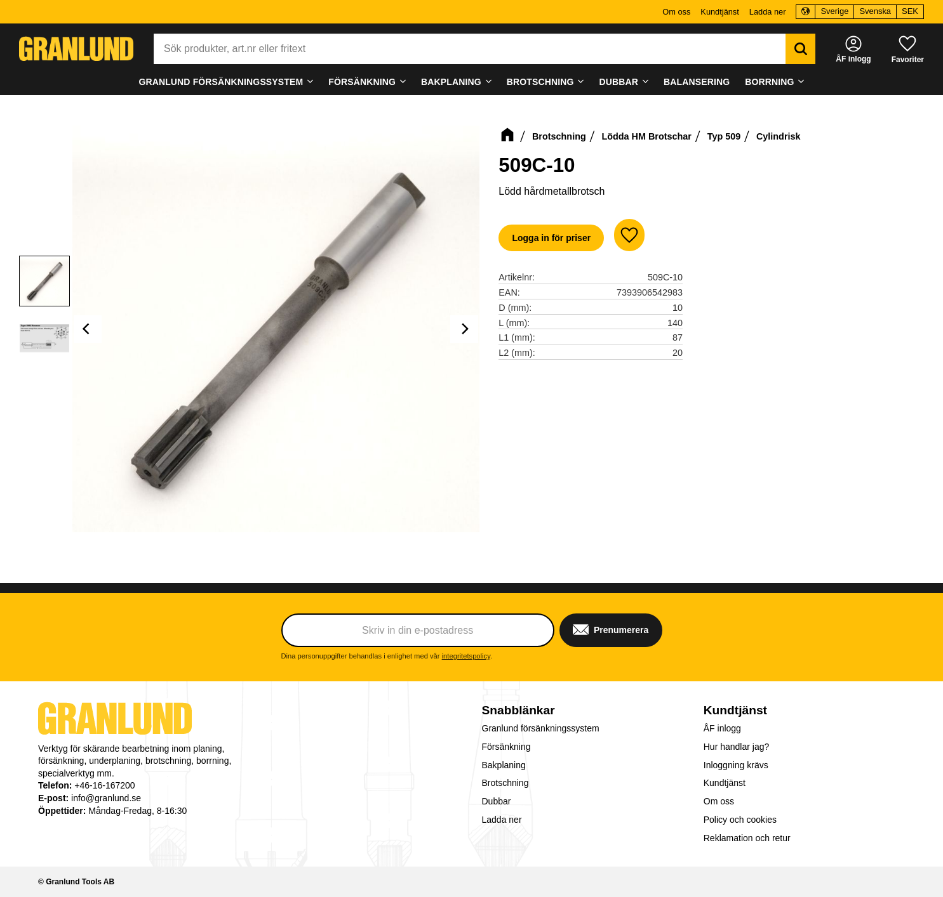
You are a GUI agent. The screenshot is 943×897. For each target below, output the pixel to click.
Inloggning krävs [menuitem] (736, 765)
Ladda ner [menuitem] (767, 11)
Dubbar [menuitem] (619, 82)
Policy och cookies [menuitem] (740, 820)
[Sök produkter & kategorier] (470, 49)
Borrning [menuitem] (769, 82)
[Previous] (88, 329)
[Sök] (800, 49)
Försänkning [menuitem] (362, 82)
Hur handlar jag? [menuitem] (737, 747)
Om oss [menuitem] (676, 11)
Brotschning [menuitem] (540, 82)
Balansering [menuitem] (697, 82)
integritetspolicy (466, 656)
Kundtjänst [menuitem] (719, 11)
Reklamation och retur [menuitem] (747, 838)
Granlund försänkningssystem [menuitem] (220, 82)
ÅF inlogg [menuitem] (722, 728)
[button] (908, 48)
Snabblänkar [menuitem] (518, 710)
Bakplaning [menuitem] (451, 82)
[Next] (464, 329)
